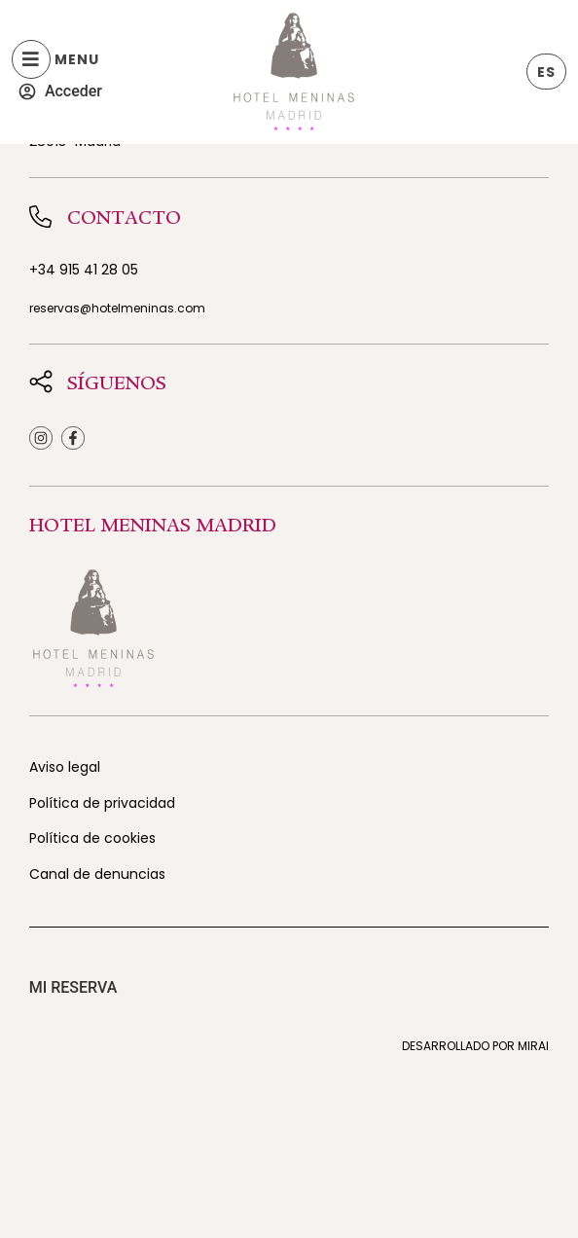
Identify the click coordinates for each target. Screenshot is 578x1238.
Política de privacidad (102, 803)
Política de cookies (92, 838)
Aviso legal (64, 767)
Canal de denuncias (97, 874)
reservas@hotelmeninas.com (117, 308)
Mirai (533, 1046)
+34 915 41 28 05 (83, 269)
